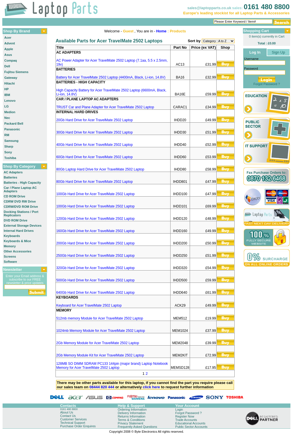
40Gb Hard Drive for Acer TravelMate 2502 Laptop (94, 145)
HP (6, 89)
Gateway (10, 77)
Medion (9, 112)
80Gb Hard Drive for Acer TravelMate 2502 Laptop (94, 182)
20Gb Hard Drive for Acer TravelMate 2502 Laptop (94, 120)
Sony (8, 152)
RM (6, 135)
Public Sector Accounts (191, 426)
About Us (66, 412)
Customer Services (73, 419)
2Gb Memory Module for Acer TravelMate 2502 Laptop (97, 343)
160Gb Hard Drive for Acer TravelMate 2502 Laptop (95, 231)
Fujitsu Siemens (16, 72)
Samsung (11, 140)
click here (151, 387)
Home (161, 31)
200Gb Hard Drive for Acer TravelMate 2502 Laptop (95, 243)
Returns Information (131, 416)
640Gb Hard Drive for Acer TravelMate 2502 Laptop (95, 293)
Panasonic (12, 129)
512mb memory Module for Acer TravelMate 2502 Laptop (99, 318)
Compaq (10, 60)
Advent (9, 43)
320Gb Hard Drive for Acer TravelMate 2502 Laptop (95, 268)
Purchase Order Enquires (78, 426)
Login (179, 409)
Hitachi (9, 83)
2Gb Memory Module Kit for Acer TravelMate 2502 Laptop (100, 355)
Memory (10, 246)
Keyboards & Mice (17, 241)
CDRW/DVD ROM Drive (21, 206)
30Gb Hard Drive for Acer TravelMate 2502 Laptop (94, 132)
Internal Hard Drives (19, 230)
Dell (7, 66)
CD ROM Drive (14, 196)
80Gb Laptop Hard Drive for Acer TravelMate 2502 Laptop (100, 169)
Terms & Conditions (131, 420)
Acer (7, 37)
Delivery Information (132, 413)
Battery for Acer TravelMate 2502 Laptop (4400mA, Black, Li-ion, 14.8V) (110, 77)
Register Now (184, 416)
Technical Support (72, 422)
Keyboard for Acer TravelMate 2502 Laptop (89, 305)
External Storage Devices (22, 225)
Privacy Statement (130, 423)
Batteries (10, 177)
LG (6, 106)
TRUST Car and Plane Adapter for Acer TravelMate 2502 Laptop (105, 107)
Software (10, 261)
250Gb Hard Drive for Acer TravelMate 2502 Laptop (95, 256)
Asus (8, 54)
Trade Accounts (186, 420)
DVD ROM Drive (15, 220)
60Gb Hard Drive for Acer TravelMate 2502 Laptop (94, 157)
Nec (7, 117)
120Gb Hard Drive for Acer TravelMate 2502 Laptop (95, 219)
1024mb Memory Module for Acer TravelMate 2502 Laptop (100, 331)
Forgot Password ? (267, 84)
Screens (10, 256)
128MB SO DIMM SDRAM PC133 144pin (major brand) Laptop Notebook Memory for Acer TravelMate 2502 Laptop (112, 366)
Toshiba (10, 158)
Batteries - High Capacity (22, 182)
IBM (7, 95)
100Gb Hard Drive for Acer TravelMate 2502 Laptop (95, 194)
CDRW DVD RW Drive (20, 201)
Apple (8, 49)
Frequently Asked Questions (137, 426)
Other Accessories (17, 251)
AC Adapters (13, 172)
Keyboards (12, 236)
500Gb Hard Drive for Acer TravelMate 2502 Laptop (95, 280)
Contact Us (68, 416)
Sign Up (278, 52)
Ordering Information (132, 409)
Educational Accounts (190, 423)
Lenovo (9, 100)
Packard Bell (13, 123)
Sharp (8, 146)
